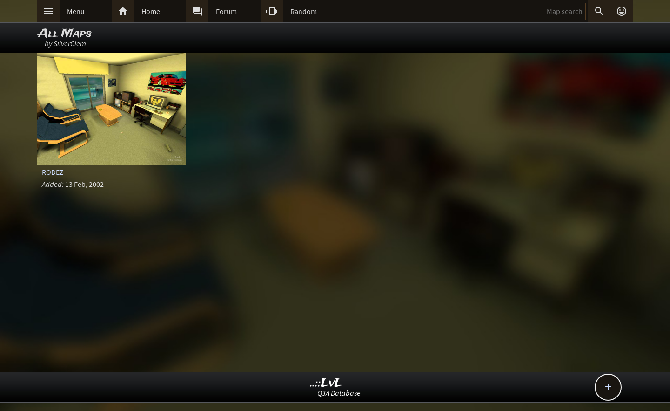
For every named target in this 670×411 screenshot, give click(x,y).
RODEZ (53, 172)
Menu (76, 11)
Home (150, 11)
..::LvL (326, 383)
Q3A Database (339, 392)
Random (303, 11)
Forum (226, 11)
